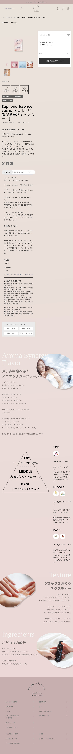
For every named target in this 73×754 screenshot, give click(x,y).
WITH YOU (20, 274)
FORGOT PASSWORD (53, 738)
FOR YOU (6, 274)
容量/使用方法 (18, 172)
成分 (29, 172)
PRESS (20, 711)
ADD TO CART (52, 61)
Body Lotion (9, 17)
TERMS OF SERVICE (20, 743)
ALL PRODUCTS (20, 702)
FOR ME (13, 274)
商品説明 (7, 172)
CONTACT (53, 702)
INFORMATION (53, 716)
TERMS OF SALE (20, 738)
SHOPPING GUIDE (53, 711)
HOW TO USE (20, 722)
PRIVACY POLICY (20, 734)
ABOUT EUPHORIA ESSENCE (20, 717)
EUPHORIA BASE (20, 727)
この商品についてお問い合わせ (14, 324)
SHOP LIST (20, 706)
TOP (3, 17)
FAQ (53, 706)
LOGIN (53, 734)
